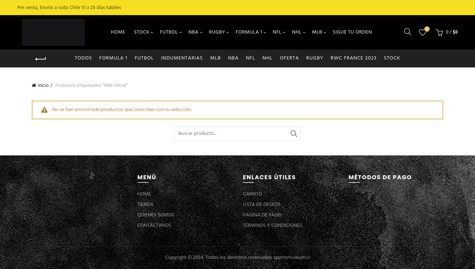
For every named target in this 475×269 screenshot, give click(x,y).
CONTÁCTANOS (154, 225)
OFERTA (289, 58)
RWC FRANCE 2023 (354, 58)
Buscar (293, 134)
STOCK (141, 32)
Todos (83, 58)
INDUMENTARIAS (182, 58)
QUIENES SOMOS (156, 215)
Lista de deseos (426, 29)
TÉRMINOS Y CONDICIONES (272, 225)
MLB (317, 32)
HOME (118, 32)
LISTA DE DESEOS (261, 204)
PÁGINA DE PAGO (262, 215)
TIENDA (146, 204)
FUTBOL (169, 32)
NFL (277, 32)
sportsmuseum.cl (292, 257)
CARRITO (252, 194)
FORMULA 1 (249, 32)
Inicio (43, 85)
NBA (193, 32)
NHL (297, 32)
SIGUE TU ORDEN (352, 32)
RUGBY (217, 32)
